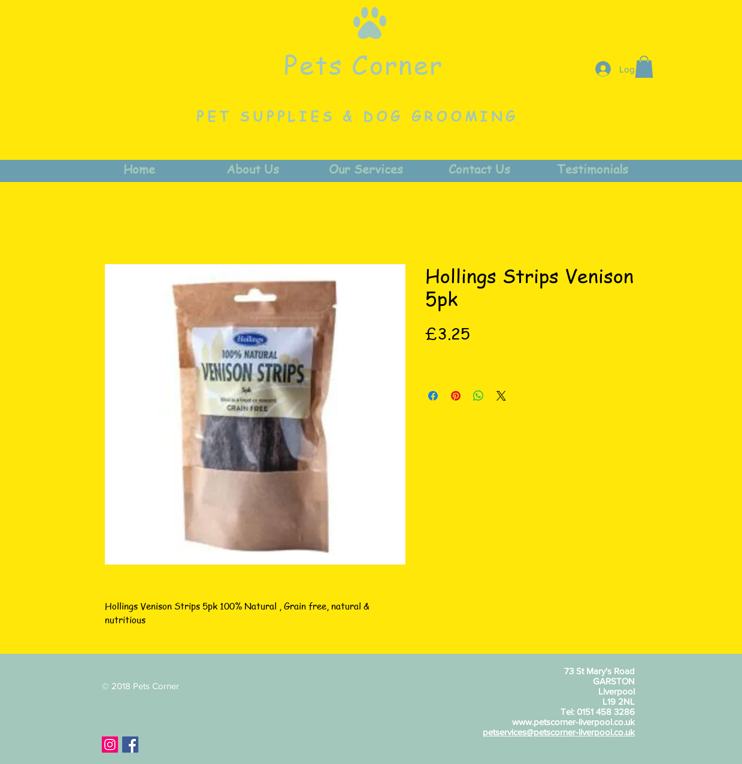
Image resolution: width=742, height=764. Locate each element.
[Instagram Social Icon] (110, 744)
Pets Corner (363, 64)
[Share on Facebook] (433, 396)
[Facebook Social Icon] (130, 744)
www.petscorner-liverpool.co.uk (573, 722)
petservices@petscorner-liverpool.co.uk (559, 732)
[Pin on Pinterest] (456, 396)
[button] (644, 67)
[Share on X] (501, 396)
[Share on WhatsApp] (478, 396)
